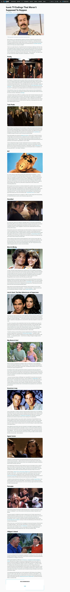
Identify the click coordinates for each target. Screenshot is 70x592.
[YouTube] (51, 1)
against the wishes (24, 135)
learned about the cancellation (13, 519)
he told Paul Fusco (30, 192)
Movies (18, 1)
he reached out (36, 131)
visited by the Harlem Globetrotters (27, 576)
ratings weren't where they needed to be (21, 471)
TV (22, 1)
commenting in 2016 (35, 233)
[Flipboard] (57, 1)
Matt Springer (9, 12)
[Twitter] (53, 1)
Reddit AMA (35, 378)
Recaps (31, 1)
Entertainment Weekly (11, 475)
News (44, 1)
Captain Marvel (37, 479)
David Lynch (37, 145)
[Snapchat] (58, 1)
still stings (22, 92)
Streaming (26, 1)
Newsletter (65, 1)
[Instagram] (55, 1)
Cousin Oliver (29, 281)
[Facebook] (50, 1)
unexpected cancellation (25, 415)
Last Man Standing (37, 43)
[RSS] (60, 1)
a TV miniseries (24, 525)
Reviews (40, 1)
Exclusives (13, 1)
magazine (29, 289)
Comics (35, 1)
